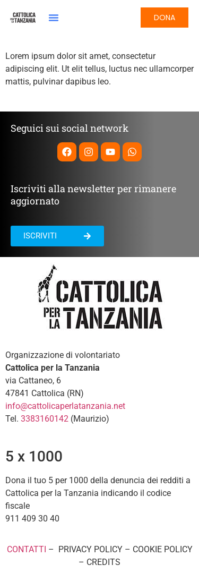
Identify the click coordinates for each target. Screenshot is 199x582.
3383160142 (44, 419)
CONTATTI (26, 549)
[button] (54, 17)
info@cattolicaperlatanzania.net (65, 406)
